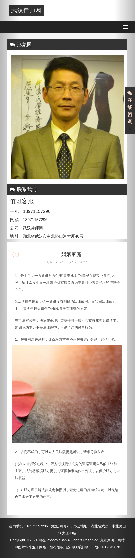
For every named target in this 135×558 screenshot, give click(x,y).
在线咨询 (130, 111)
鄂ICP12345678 (107, 547)
